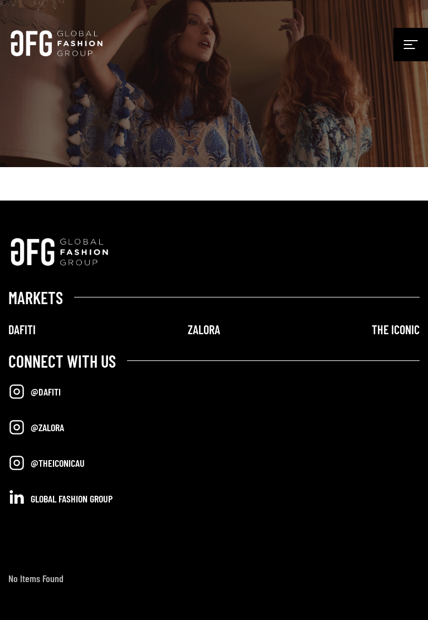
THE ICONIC (396, 329)
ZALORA (204, 329)
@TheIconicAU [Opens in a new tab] (46, 463)
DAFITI (22, 329)
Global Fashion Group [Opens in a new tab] (60, 497)
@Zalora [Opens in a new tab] (36, 427)
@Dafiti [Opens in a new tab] (34, 391)
